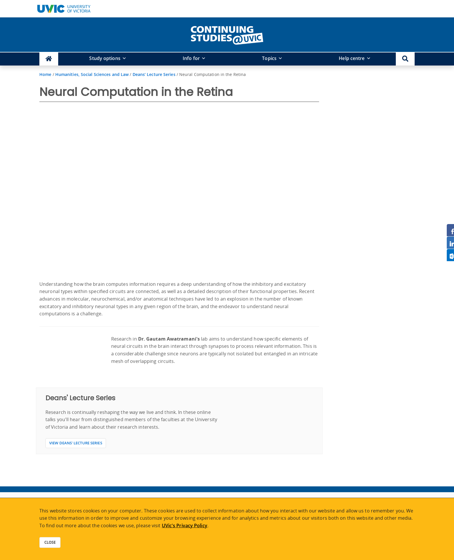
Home (45, 74)
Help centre (352, 58)
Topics (269, 58)
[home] (227, 34)
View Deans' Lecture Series (75, 443)
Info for (191, 58)
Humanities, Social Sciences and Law (92, 74)
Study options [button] (104, 58)
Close (50, 542)
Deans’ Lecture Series (154, 74)
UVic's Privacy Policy (184, 525)
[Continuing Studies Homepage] (48, 59)
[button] (405, 59)
